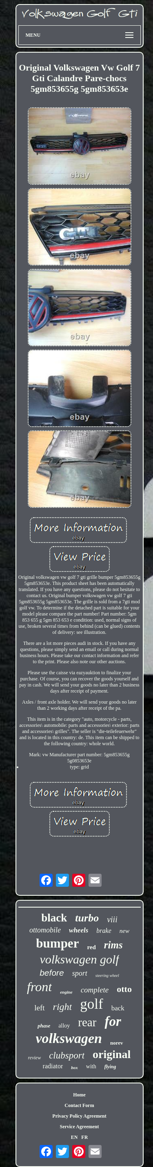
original (112, 1054)
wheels (78, 930)
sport (79, 973)
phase (44, 1026)
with (91, 1066)
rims (113, 944)
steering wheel (107, 975)
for (112, 1021)
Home (79, 1095)
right (62, 1006)
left (39, 1007)
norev (116, 1043)
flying (110, 1067)
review (34, 1058)
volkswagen (69, 1038)
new (124, 931)
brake (103, 930)
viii (112, 919)
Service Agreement (79, 1126)
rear (87, 1022)
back (117, 1008)
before (52, 972)
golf (91, 1004)
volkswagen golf (79, 959)
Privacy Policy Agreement (79, 1116)
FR (84, 1137)
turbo (87, 918)
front (39, 986)
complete (95, 989)
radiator (53, 1066)
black (54, 918)
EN (74, 1137)
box (74, 1067)
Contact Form (79, 1105)
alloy (64, 1026)
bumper (57, 943)
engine (66, 992)
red (91, 947)
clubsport (66, 1055)
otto (124, 989)
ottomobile (45, 930)
